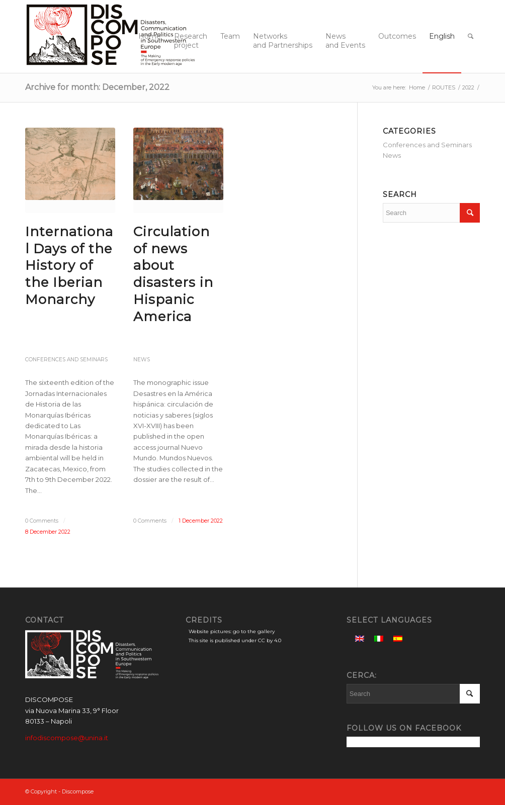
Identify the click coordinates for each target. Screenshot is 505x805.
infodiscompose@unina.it (66, 738)
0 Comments (41, 521)
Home (417, 87)
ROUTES (443, 87)
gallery (266, 631)
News (141, 359)
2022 (468, 87)
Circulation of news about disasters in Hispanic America (173, 274)
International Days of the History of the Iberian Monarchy (69, 266)
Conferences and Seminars (66, 359)
